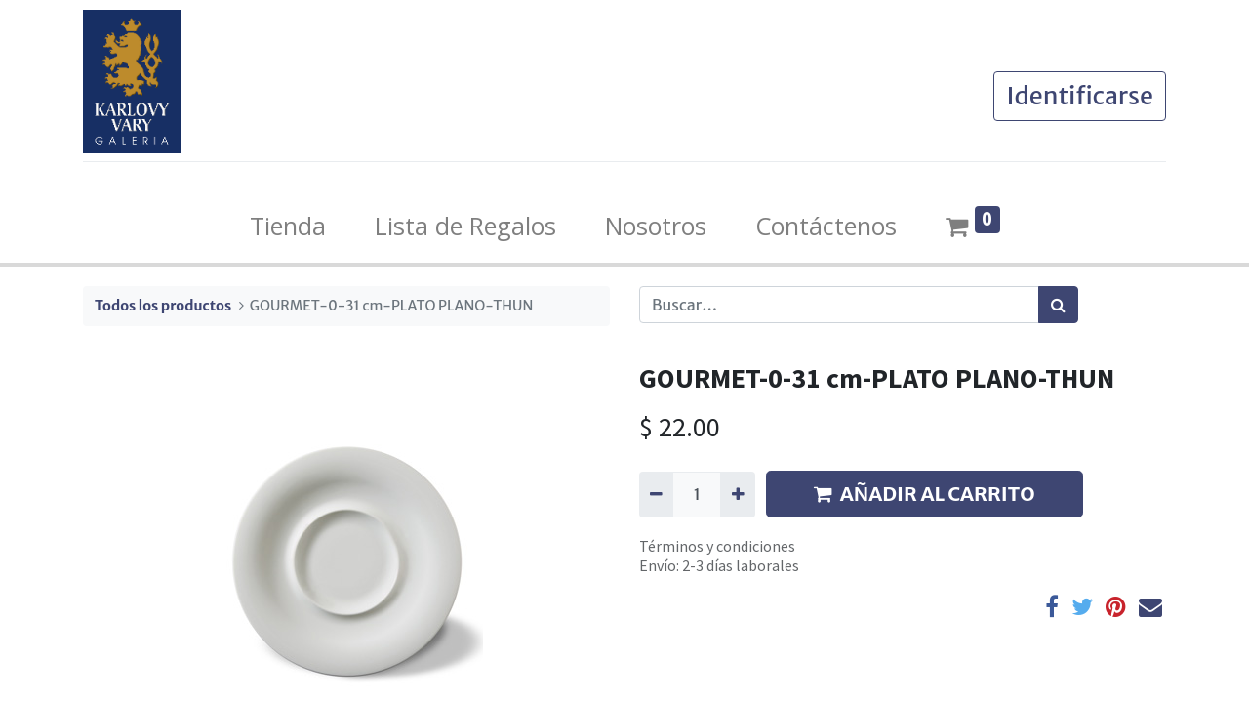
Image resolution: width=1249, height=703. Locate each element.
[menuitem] (287, 226)
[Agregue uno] (737, 494)
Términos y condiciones (717, 546)
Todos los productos (163, 305)
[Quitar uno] (656, 494)
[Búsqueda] (1058, 304)
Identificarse (1079, 95)
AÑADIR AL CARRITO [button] (924, 493)
